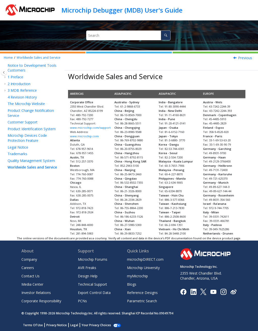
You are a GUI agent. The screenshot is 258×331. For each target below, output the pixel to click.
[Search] (166, 35)
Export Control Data (94, 292)
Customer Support (23, 122)
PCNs (82, 301)
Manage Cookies (94, 325)
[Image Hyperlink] (213, 291)
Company (29, 259)
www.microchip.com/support (90, 127)
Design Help (88, 276)
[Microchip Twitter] (203, 291)
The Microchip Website (26, 103)
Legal (74, 325)
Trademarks (17, 153)
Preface (15, 77)
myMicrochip (137, 276)
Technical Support (92, 284)
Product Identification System (32, 128)
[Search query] (128, 35)
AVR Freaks (87, 267)
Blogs (131, 284)
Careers (27, 267)
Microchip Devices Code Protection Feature (27, 138)
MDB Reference (22, 90)
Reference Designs (142, 292)
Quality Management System (31, 160)
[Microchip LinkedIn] (193, 291)
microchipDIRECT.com (145, 259)
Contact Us (30, 276)
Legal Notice (18, 147)
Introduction (19, 83)
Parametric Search (142, 301)
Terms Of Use (33, 325)
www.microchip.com (84, 136)
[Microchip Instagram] (223, 291)
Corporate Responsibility (41, 301)
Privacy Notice (56, 325)
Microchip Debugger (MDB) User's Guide (121, 10)
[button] (6, 65)
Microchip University (143, 267)
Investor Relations (36, 292)
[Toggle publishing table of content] (4, 72)
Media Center (32, 284)
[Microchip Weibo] (233, 291)
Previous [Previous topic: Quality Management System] (245, 57)
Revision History (22, 97)
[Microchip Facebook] (183, 291)
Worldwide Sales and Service (38, 57)
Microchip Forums (92, 259)
